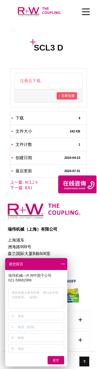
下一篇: (21, 188)
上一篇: (24, 182)
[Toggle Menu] (86, 12)
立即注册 (67, 96)
